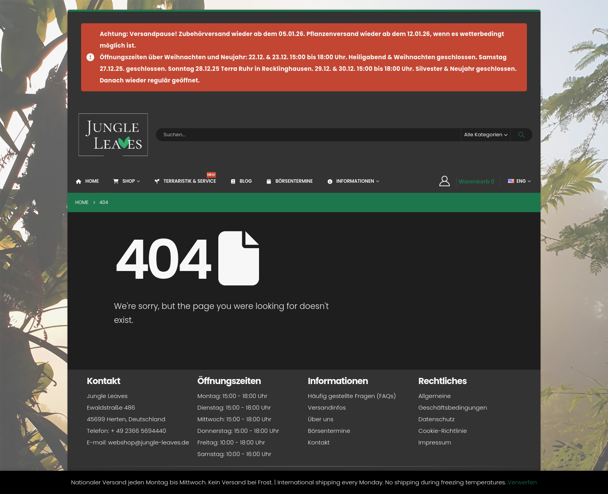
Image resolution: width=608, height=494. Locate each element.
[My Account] (444, 181)
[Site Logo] (113, 135)
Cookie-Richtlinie (442, 431)
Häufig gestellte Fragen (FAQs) (352, 396)
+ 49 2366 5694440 (138, 431)
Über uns (320, 419)
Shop (123, 181)
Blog (241, 181)
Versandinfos (327, 407)
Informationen (350, 181)
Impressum (434, 442)
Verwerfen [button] (522, 482)
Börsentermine (289, 181)
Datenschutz (436, 419)
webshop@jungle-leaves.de (148, 442)
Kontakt (319, 442)
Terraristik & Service (185, 178)
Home (87, 181)
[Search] (521, 134)
